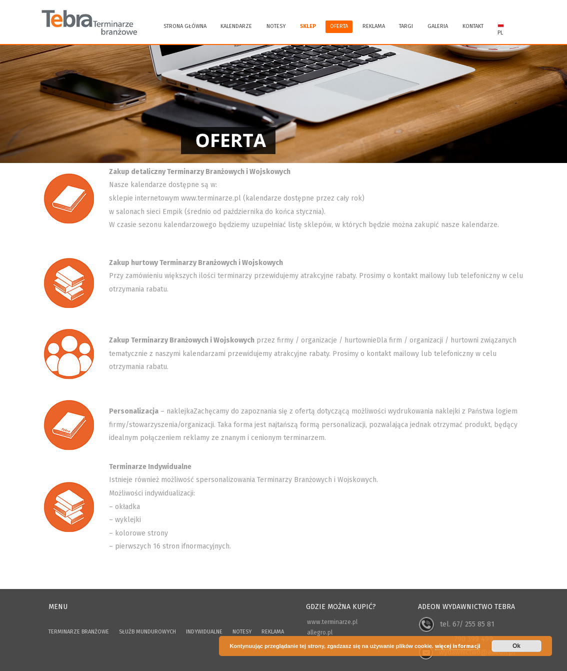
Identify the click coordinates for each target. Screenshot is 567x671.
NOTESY (242, 631)
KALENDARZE (236, 26)
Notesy (276, 26)
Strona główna (185, 26)
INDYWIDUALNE (204, 631)
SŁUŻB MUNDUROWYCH (147, 631)
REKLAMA (373, 26)
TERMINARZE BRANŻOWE (78, 631)
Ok (516, 646)
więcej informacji (457, 646)
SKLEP (308, 26)
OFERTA (339, 26)
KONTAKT (473, 26)
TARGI (406, 26)
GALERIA (438, 26)
